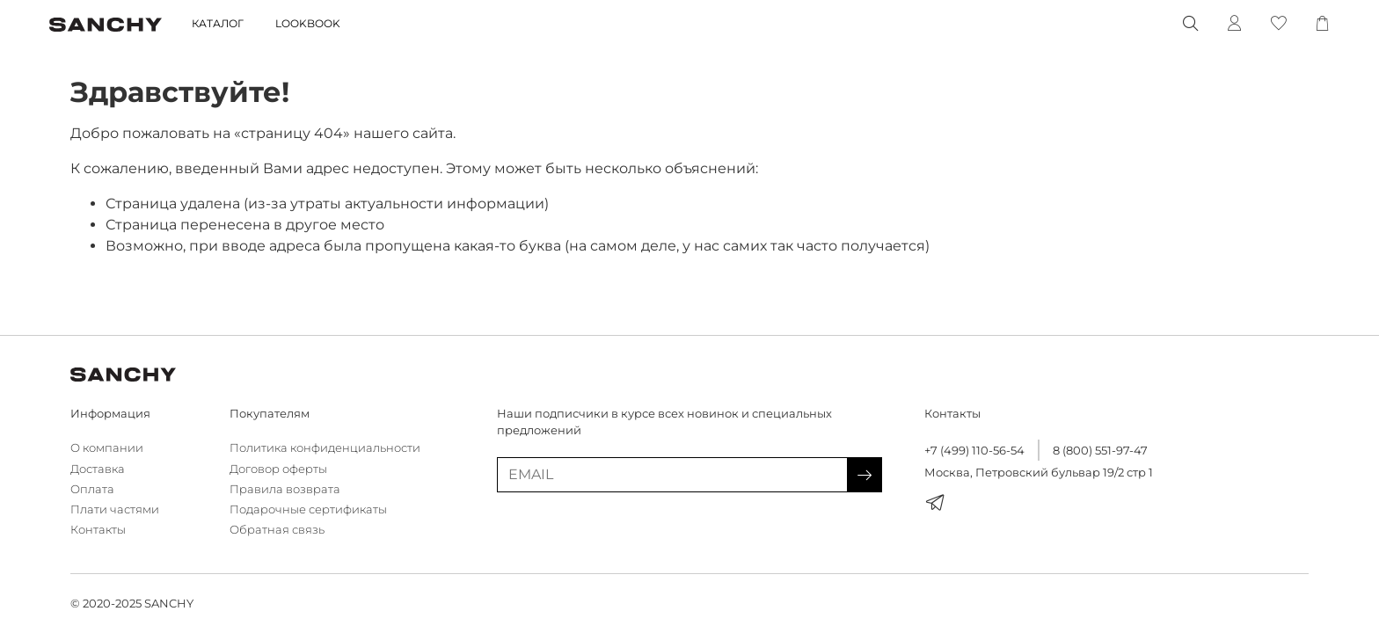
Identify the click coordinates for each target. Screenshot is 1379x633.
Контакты (98, 529)
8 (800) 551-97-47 (1100, 450)
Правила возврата (285, 489)
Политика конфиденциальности (325, 448)
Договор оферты (278, 469)
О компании (106, 448)
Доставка (97, 469)
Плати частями (114, 509)
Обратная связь (277, 529)
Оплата (92, 489)
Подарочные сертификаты (308, 509)
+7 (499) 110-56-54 (974, 450)
